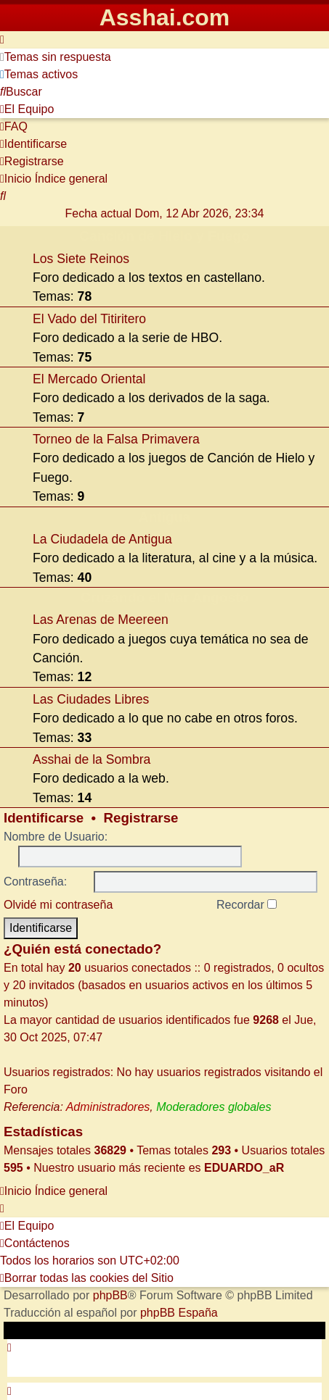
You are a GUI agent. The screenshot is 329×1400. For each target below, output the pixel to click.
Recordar (246, 905)
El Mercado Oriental (89, 379)
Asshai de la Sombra (91, 759)
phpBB (110, 1295)
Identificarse (44, 817)
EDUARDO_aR (244, 1168)
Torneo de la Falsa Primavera (116, 439)
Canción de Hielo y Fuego (164, 235)
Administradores (108, 1107)
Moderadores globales (213, 1107)
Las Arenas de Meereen (100, 619)
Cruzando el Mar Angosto (165, 597)
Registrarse (141, 817)
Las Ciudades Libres (91, 699)
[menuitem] (55, 57)
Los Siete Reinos (81, 258)
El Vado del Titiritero (89, 319)
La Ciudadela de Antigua (102, 539)
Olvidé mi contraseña (58, 905)
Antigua (164, 517)
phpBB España (179, 1313)
